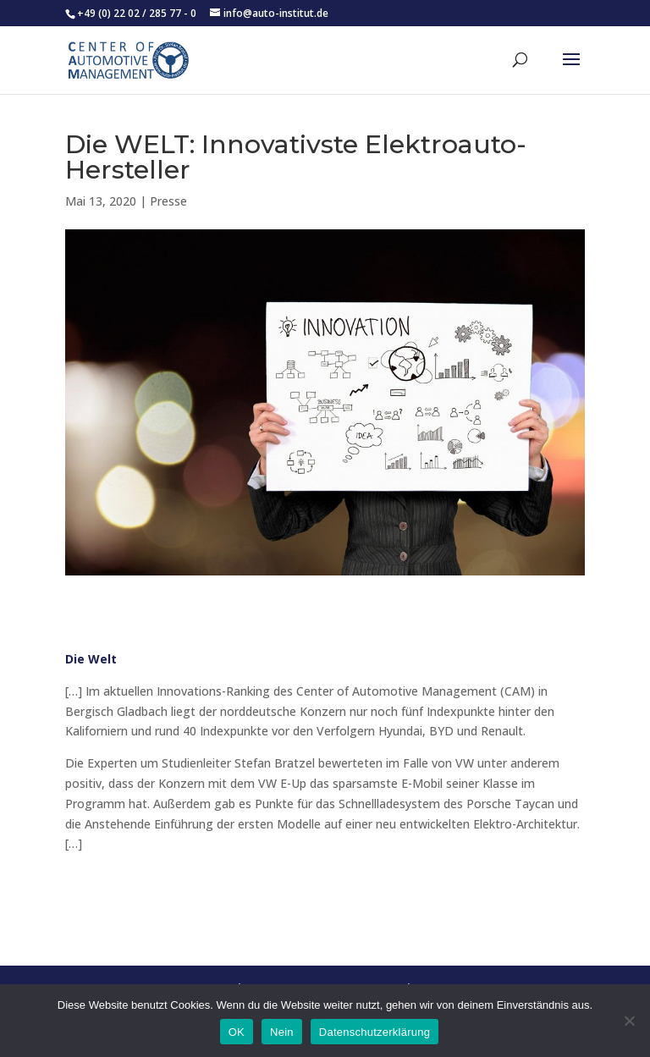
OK (237, 1032)
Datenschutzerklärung (374, 1032)
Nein (282, 1032)
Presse (168, 201)
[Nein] (628, 1020)
